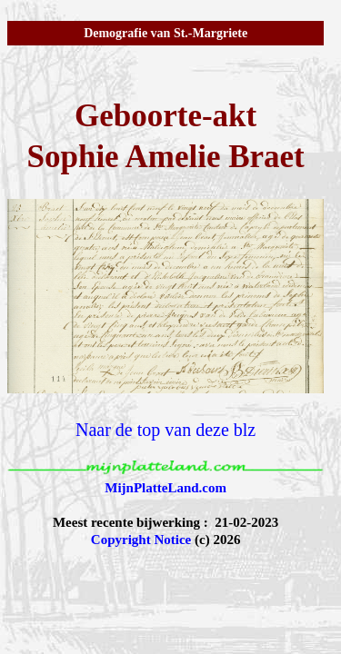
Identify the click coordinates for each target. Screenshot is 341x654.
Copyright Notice (141, 539)
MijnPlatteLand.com (165, 488)
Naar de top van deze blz (165, 430)
